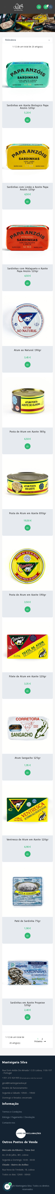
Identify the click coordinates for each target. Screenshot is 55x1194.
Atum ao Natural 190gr (27, 350)
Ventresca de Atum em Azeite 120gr (27, 839)
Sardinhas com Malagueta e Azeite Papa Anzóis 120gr (27, 269)
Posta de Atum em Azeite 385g (27, 431)
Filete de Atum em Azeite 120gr (27, 676)
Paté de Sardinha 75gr (27, 921)
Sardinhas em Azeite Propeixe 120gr (27, 1004)
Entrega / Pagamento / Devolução (18, 1117)
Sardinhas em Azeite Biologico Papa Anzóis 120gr (27, 106)
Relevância (27, 40)
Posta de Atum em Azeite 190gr (27, 595)
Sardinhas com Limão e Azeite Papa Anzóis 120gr (27, 188)
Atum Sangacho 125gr (27, 758)
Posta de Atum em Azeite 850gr (27, 513)
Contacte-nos (8, 1122)
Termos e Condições (12, 1111)
